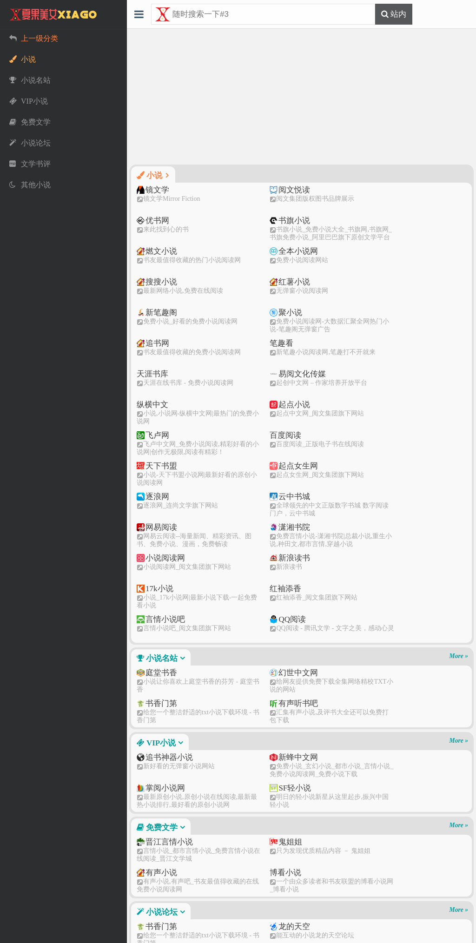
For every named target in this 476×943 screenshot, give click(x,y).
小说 (153, 175)
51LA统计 (301, 935)
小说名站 (161, 443)
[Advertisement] (301, 97)
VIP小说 (160, 528)
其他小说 (161, 835)
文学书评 (161, 750)
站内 (397, 14)
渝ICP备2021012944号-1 (328, 926)
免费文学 (161, 612)
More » (459, 441)
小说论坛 (161, 697)
